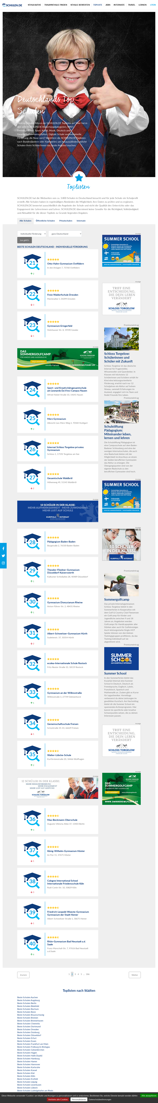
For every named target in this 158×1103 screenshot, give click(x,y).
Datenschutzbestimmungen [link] (100, 1099)
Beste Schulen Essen (26, 1041)
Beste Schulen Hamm (27, 1061)
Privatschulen (65, 220)
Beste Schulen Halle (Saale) (29, 1055)
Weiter (135, 975)
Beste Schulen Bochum (28, 1009)
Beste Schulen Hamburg (28, 1058)
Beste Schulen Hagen (27, 1052)
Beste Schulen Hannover (28, 1064)
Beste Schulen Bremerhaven (30, 1020)
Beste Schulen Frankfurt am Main (32, 1044)
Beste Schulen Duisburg (28, 1032)
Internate (119, 5)
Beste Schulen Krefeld (27, 1079)
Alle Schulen (25, 220)
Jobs (108, 5)
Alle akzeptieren (149, 1095)
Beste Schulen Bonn (26, 1012)
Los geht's (24, 240)
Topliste (97, 5)
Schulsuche (34, 5)
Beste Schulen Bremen (27, 1017)
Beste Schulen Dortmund (29, 1026)
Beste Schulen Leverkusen (29, 1084)
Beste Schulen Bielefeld (28, 1006)
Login (153, 5)
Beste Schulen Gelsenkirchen (30, 1049)
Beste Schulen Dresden (28, 1029)
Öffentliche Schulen (45, 220)
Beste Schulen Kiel (26, 1073)
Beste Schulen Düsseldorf (29, 1035)
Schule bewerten (80, 5)
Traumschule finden (55, 5)
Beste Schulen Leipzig (27, 1081)
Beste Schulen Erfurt (27, 1038)
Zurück (23, 975)
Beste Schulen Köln (26, 1076)
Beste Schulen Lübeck (27, 1087)
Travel (131, 5)
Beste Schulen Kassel (27, 1070)
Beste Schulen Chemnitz (28, 1023)
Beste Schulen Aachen (27, 997)
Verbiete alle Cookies (58, 1099)
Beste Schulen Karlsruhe (28, 1067)
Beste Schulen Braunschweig (30, 1014)
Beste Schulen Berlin (26, 1003)
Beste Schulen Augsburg (28, 1000)
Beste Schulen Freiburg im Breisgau (33, 1047)
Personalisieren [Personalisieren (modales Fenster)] (79, 1099)
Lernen (143, 5)
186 (87, 974)
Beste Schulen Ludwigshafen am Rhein (35, 1090)
